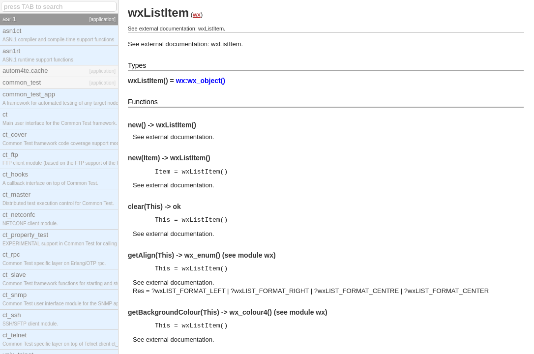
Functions (143, 102)
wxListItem (226, 44)
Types (137, 65)
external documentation (179, 137)
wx (197, 14)
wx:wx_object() (200, 81)
